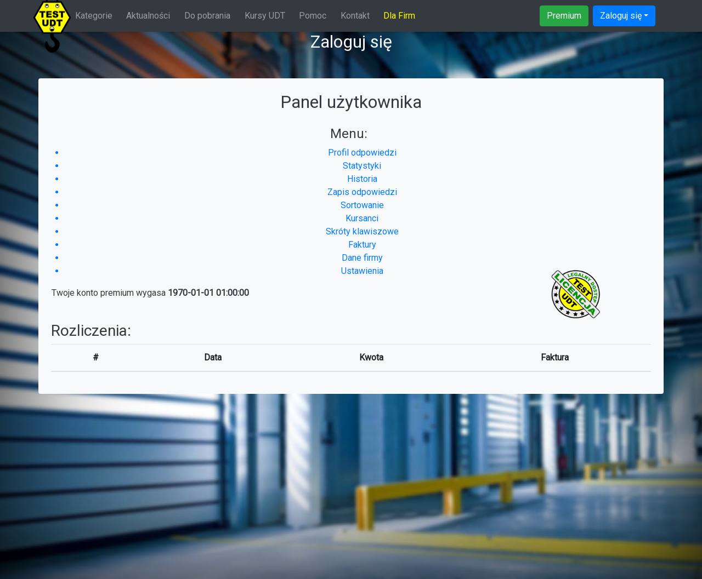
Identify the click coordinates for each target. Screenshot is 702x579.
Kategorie (93, 15)
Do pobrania (207, 15)
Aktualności (148, 15)
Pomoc (312, 15)
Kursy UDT (265, 15)
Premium (564, 15)
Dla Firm (399, 15)
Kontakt (355, 15)
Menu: (348, 133)
